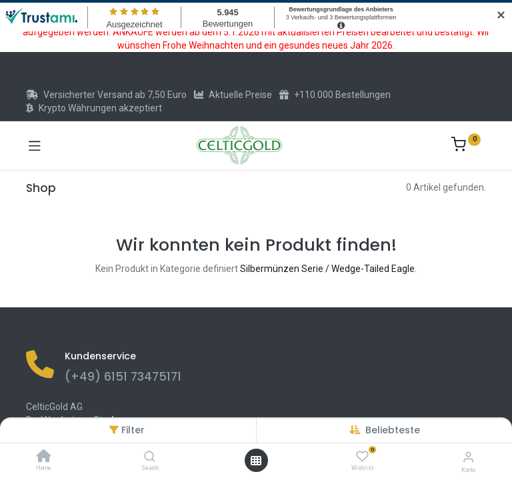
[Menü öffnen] (256, 461)
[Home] (44, 457)
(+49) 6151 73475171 (123, 377)
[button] (392, 430)
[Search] (149, 457)
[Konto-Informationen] (468, 457)
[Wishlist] (362, 457)
